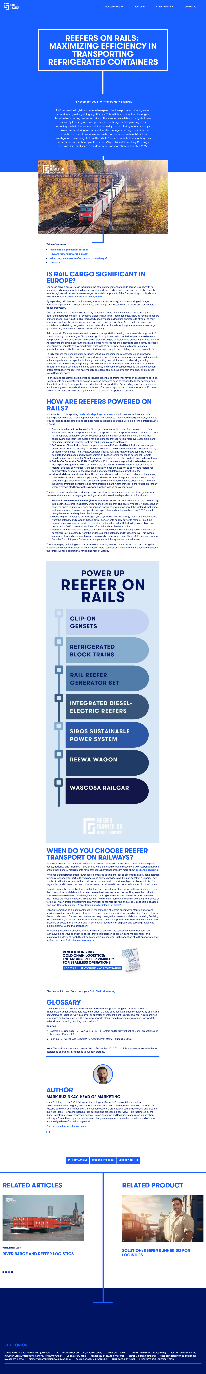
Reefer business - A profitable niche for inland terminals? (89, 905)
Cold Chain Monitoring (102, 991)
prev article (78, 1160)
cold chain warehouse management (82, 296)
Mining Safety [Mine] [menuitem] (117, 1352)
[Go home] (13, 6)
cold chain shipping (147, 870)
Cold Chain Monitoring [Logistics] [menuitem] (178, 1355)
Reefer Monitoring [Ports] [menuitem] (142, 1355)
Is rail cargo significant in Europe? (69, 249)
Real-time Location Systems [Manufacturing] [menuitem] (79, 1352)
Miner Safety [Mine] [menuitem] (76, 1355)
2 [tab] (6, 1271)
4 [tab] (12, 1271)
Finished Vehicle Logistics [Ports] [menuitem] (156, 1359)
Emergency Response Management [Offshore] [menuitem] (28, 1352)
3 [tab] (9, 1271)
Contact (189, 7)
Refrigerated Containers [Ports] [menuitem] (149, 1352)
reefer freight (79, 523)
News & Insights (163, 7)
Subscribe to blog (103, 1160)
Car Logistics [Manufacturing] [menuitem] (92, 1359)
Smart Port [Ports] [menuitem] (14, 1359)
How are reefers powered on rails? (69, 254)
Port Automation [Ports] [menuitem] (183, 1352)
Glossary (55, 262)
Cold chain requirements (80, 940)
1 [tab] (3, 1271)
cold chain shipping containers (96, 414)
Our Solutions (112, 7)
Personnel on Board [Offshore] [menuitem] (107, 1355)
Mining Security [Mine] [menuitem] (123, 1359)
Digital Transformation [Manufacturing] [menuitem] (50, 1359)
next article (127, 1160)
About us (137, 7)
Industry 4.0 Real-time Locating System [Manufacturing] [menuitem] (33, 1355)
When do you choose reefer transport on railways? (78, 258)
